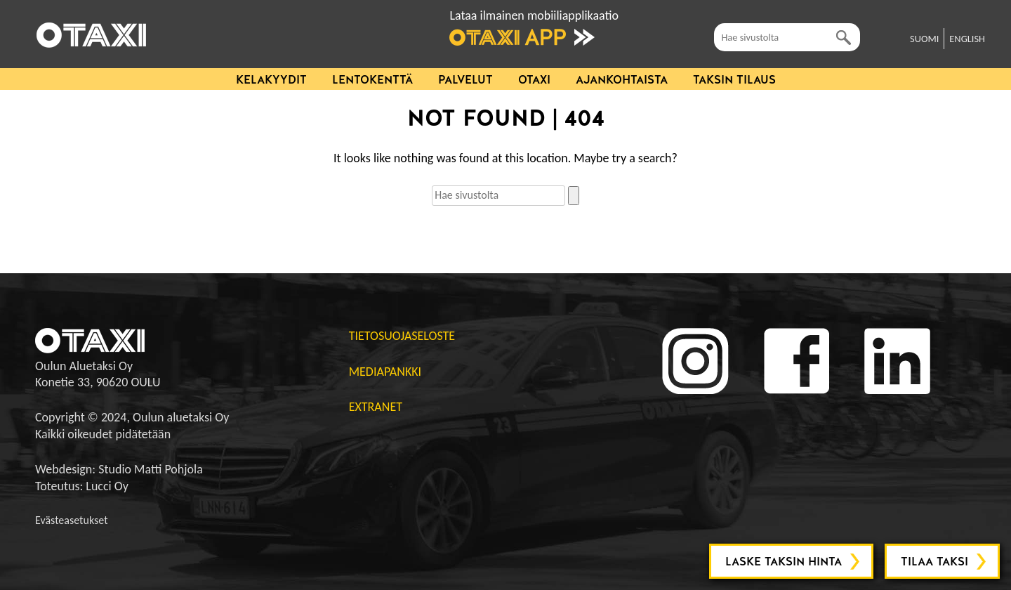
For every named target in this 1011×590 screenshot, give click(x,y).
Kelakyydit (271, 79)
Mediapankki (385, 371)
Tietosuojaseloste (402, 335)
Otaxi (534, 79)
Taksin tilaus (734, 79)
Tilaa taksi (934, 561)
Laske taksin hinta (783, 561)
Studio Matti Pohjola (150, 469)
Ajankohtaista (622, 79)
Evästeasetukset (71, 520)
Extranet (375, 406)
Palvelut (465, 79)
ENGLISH (967, 38)
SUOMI (924, 38)
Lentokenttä (372, 79)
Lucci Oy (107, 486)
